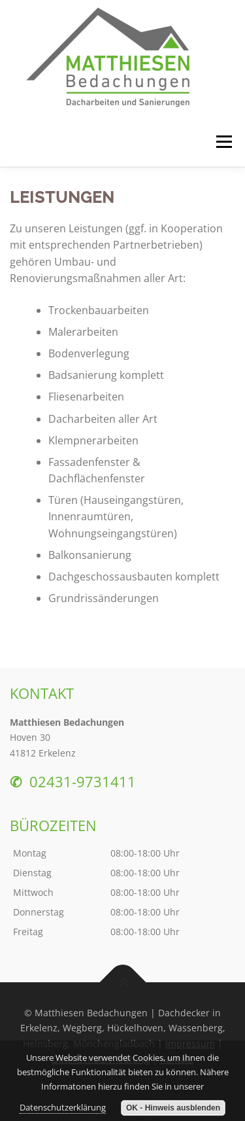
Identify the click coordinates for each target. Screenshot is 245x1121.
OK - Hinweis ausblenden (173, 1107)
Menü (222, 141)
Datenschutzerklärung (63, 1107)
